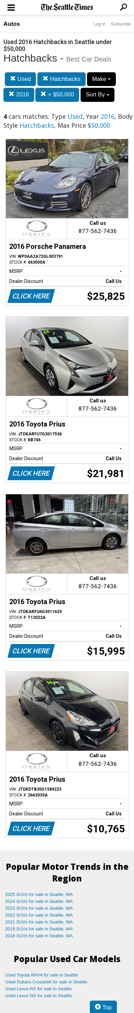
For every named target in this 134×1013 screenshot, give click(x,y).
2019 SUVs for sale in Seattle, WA (39, 928)
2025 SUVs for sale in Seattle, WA (39, 894)
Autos (11, 24)
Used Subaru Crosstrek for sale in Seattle (46, 981)
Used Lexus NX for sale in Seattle (38, 995)
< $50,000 (57, 94)
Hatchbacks (61, 79)
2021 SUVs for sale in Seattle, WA (39, 922)
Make (101, 79)
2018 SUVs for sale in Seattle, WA (39, 935)
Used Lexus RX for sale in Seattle (38, 988)
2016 (19, 94)
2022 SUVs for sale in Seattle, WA (39, 915)
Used (20, 79)
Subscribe (121, 24)
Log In (99, 24)
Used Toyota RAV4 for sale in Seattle (41, 975)
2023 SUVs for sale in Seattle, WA (39, 908)
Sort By (97, 94)
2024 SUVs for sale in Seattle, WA (39, 901)
